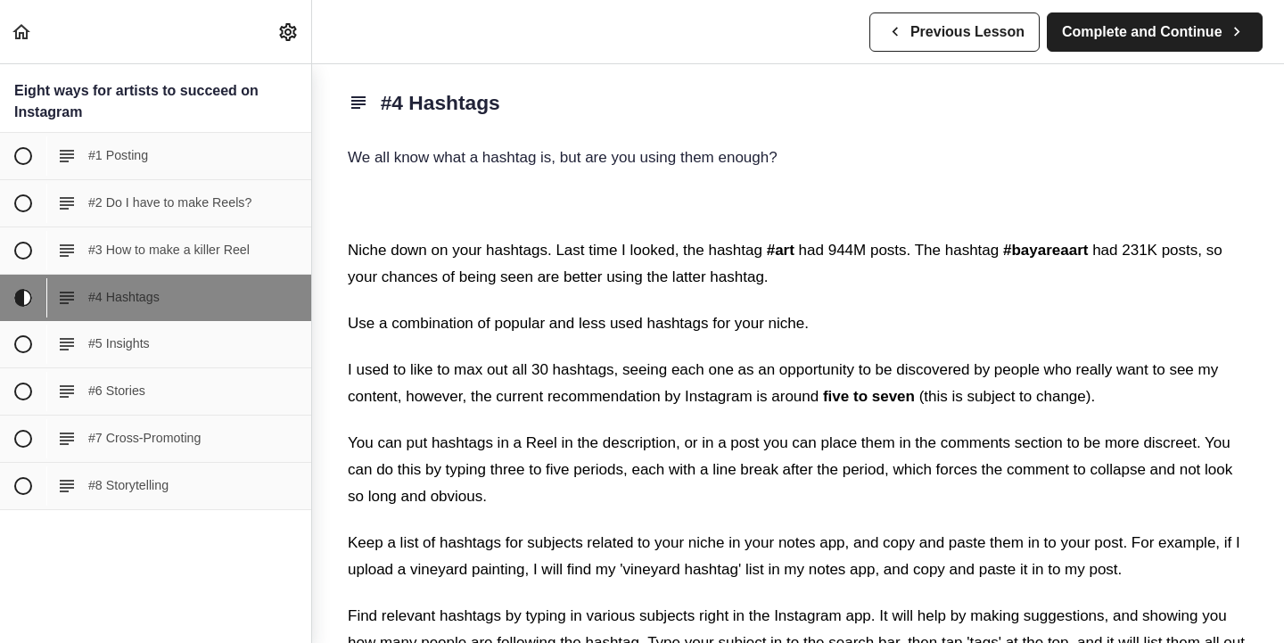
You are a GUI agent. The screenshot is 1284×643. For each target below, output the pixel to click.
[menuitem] (289, 31)
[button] (22, 31)
